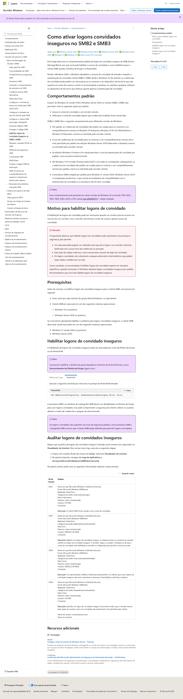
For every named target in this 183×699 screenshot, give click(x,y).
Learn (49, 28)
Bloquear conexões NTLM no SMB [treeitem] (20, 144)
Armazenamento (77, 28)
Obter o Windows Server (142, 10)
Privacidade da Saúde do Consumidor (101, 691)
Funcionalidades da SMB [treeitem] (19, 71)
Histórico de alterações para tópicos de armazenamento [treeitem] (16, 262)
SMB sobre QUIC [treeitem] (16, 98)
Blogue (53, 691)
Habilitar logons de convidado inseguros (164, 46)
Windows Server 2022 (89, 52)
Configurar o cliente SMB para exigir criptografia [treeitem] (19, 120)
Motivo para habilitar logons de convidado (164, 37)
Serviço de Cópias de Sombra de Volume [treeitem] (18, 203)
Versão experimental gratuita (167, 10)
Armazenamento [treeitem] (11, 38)
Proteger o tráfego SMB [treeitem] (18, 129)
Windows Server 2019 (109, 52)
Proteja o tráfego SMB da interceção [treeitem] (19, 165)
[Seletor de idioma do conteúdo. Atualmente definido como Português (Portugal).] (14, 685)
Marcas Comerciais (147, 691)
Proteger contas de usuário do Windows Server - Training (70, 642)
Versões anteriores (41, 691)
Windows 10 (72, 55)
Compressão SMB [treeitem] (16, 156)
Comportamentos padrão (162, 33)
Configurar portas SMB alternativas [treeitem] (18, 93)
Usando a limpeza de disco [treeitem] (17, 208)
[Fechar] (29, 28)
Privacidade (76, 691)
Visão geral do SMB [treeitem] (17, 67)
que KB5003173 (90, 198)
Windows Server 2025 (68, 52)
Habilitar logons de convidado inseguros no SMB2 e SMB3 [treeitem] (18, 136)
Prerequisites (157, 42)
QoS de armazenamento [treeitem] (14, 257)
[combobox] (17, 34)
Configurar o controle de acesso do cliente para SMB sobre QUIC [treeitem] (20, 105)
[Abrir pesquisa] (165, 3)
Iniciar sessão (175, 3)
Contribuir (65, 691)
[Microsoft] (4, 3)
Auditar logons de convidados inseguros (164, 52)
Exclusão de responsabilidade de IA (16, 691)
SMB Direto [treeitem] (13, 160)
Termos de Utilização (129, 691)
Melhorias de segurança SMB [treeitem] (18, 151)
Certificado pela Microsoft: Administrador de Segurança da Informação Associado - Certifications (86, 657)
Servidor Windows (61, 28)
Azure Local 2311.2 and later (91, 55)
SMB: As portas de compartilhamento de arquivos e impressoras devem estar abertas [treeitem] (18, 175)
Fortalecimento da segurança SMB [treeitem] (20, 76)
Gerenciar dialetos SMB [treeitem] (18, 126)
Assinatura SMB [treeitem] (15, 81)
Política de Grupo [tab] (56, 377)
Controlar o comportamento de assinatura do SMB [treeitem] (20, 86)
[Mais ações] (133, 28)
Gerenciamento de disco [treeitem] (14, 53)
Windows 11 (59, 55)
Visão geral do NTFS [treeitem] (15, 197)
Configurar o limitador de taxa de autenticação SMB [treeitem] (19, 114)
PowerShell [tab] (71, 377)
